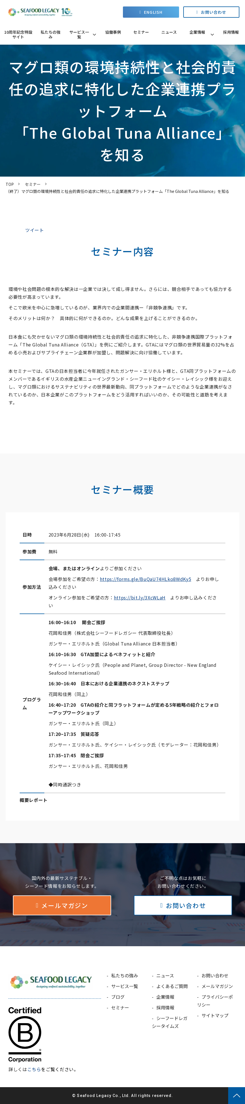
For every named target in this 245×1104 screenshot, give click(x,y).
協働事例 (113, 32)
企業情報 (197, 32)
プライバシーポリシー (215, 1000)
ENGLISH (153, 12)
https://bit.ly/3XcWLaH (140, 597)
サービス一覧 (79, 34)
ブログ (118, 996)
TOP (10, 184)
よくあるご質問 (172, 986)
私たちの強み (50, 34)
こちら (34, 1069)
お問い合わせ (213, 12)
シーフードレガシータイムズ (169, 1022)
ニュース (169, 32)
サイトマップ (215, 1015)
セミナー (141, 32)
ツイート (34, 230)
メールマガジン (64, 905)
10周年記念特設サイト (18, 34)
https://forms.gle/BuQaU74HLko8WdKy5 (145, 579)
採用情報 (231, 32)
